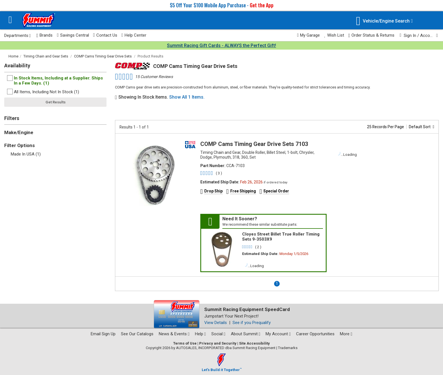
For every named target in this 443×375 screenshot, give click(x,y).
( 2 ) (258, 247)
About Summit (245, 333)
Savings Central (73, 35)
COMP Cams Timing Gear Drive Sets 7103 (254, 144)
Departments (17, 35)
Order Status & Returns (371, 35)
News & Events (174, 333)
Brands (44, 35)
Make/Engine (18, 132)
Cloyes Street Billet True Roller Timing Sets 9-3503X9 (281, 237)
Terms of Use (185, 343)
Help (200, 333)
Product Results (150, 56)
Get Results (55, 102)
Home (13, 56)
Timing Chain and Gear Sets (45, 56)
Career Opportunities (315, 333)
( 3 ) (219, 173)
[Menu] (10, 20)
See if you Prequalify (252, 322)
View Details (215, 322)
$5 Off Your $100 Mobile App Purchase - (221, 5)
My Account (278, 333)
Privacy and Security (217, 343)
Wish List (334, 35)
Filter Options (19, 145)
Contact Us (105, 35)
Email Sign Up (103, 333)
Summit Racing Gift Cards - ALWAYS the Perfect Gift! (221, 45)
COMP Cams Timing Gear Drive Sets (103, 56)
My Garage (308, 35)
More (346, 333)
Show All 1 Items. (187, 97)
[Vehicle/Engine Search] (384, 21)
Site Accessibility (254, 343)
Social (218, 333)
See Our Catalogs (137, 333)
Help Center (133, 35)
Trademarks (287, 348)
